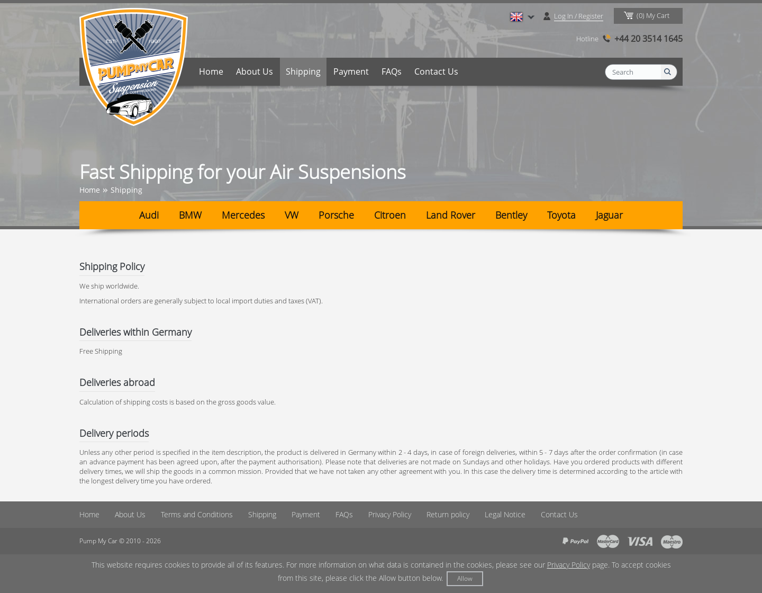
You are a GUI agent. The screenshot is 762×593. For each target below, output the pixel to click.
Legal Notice (505, 514)
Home (211, 71)
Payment (351, 71)
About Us (254, 71)
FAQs (392, 71)
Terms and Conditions (197, 514)
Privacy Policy (389, 514)
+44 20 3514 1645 (648, 38)
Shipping (303, 71)
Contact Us (436, 71)
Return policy (448, 514)
